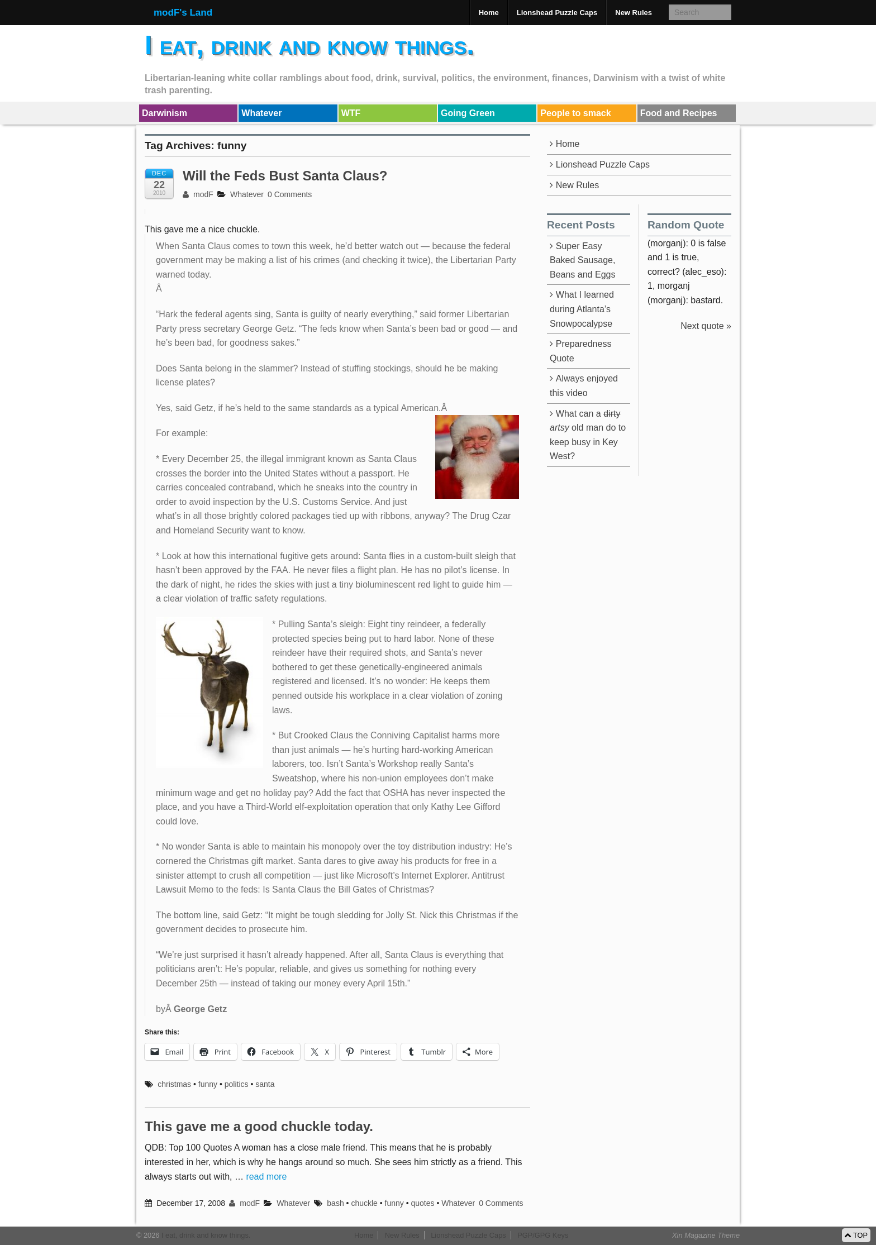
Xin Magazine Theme (706, 1235)
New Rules (633, 12)
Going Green (468, 113)
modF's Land (183, 12)
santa (264, 1084)
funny (207, 1084)
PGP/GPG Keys (542, 1235)
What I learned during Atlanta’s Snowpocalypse (582, 309)
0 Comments (290, 194)
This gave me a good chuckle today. (259, 1126)
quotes (422, 1203)
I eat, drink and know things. (309, 45)
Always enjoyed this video (584, 386)
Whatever (261, 113)
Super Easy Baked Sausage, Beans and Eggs (582, 260)
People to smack (575, 113)
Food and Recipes (678, 113)
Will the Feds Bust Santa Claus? (285, 175)
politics (237, 1084)
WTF (351, 113)
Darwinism (164, 113)
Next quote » (705, 326)
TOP (856, 1235)
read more (266, 1176)
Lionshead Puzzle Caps (557, 12)
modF (198, 194)
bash (335, 1203)
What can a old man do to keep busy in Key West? (588, 435)
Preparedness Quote (580, 351)
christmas (174, 1084)
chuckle (364, 1203)
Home (489, 12)
